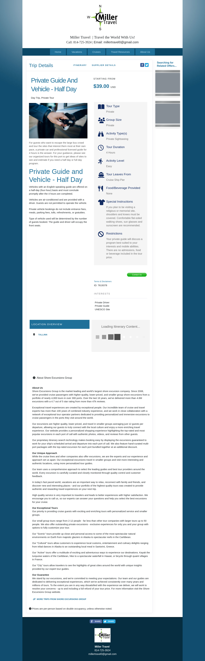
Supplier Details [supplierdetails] (104, 65)
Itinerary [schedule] (80, 65)
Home (58, 52)
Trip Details (41, 65)
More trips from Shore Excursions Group (59, 599)
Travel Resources (120, 52)
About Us (145, 52)
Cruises (96, 52)
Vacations (77, 52)
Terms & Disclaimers (102, 281)
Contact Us (137, 275)
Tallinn (42, 334)
